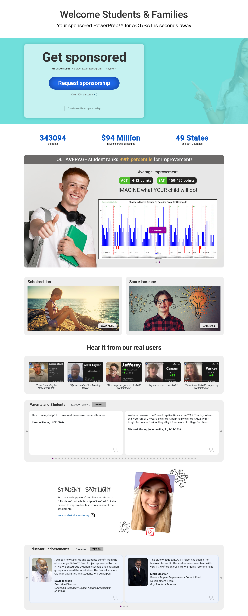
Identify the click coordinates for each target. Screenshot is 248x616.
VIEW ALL (99, 404)
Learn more (107, 326)
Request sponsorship (84, 83)
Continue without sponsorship (84, 108)
